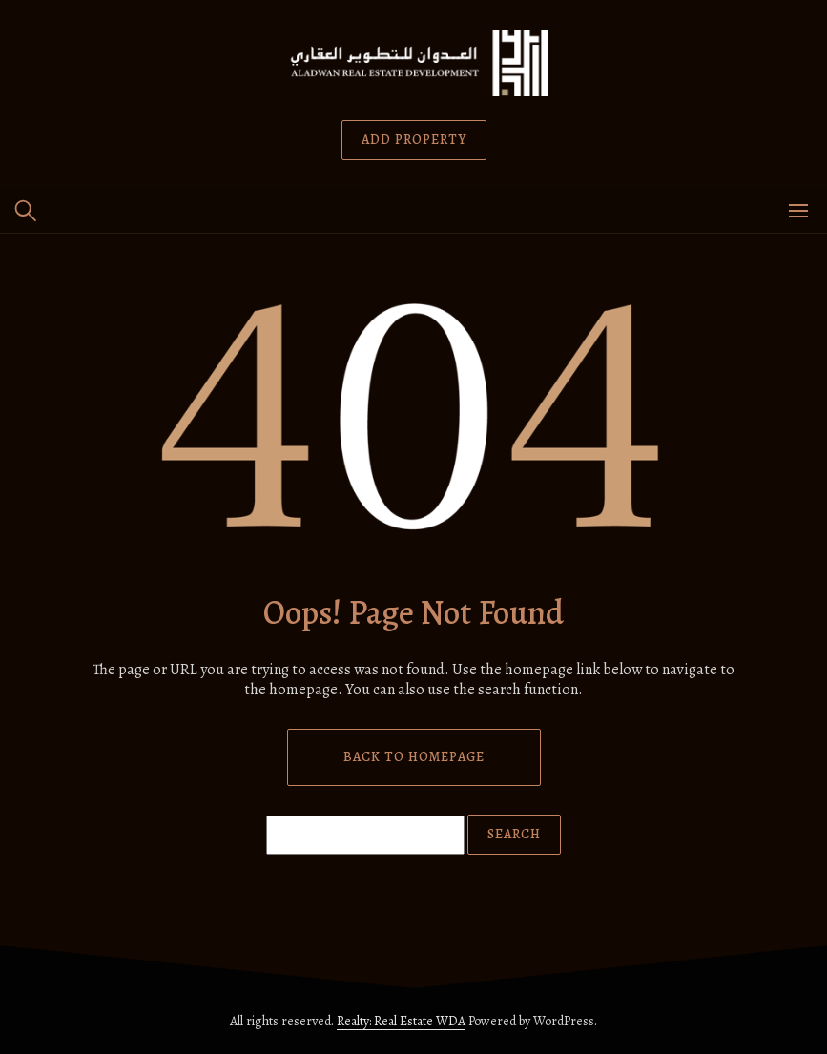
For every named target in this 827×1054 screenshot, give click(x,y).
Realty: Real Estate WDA (401, 1021)
